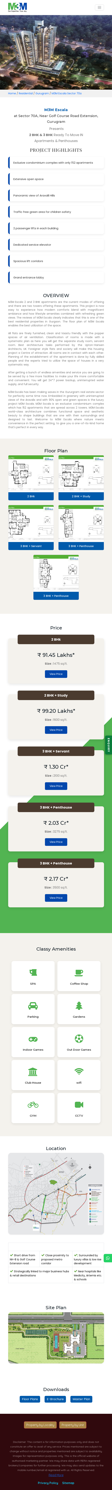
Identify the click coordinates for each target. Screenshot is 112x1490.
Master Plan (81, 1399)
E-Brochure (55, 1399)
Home (12, 93)
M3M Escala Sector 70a (67, 93)
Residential (26, 93)
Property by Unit (73, 1425)
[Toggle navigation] (99, 7)
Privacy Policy (48, 1483)
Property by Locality (40, 1425)
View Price (56, 674)
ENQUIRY (109, 745)
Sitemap (68, 1483)
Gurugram (42, 93)
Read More (56, 1475)
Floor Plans (30, 1399)
